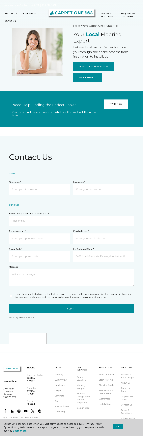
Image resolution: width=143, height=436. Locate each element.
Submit (71, 308)
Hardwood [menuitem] (60, 385)
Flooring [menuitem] (59, 374)
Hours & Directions (106, 15)
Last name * (79, 182)
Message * (14, 267)
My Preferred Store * (83, 249)
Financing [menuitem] (60, 411)
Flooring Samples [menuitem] (81, 387)
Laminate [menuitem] (59, 395)
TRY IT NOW (115, 104)
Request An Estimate (128, 15)
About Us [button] (10, 21)
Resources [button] (29, 13)
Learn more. (20, 430)
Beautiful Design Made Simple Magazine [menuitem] (83, 398)
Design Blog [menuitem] (83, 408)
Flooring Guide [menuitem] (106, 385)
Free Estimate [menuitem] (62, 406)
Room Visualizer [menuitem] (82, 378)
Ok (117, 426)
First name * (15, 182)
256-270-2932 (49, 5)
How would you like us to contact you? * (29, 214)
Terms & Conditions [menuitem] (126, 411)
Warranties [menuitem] (104, 398)
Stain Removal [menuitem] (106, 374)
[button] (97, 22)
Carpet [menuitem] (58, 390)
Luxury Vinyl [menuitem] (61, 380)
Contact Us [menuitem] (126, 405)
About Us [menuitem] (126, 383)
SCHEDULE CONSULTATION (93, 66)
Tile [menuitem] (56, 401)
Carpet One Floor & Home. (24, 417)
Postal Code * (15, 249)
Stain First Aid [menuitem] (106, 380)
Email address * (81, 231)
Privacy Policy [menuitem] (128, 418)
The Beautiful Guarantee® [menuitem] (106, 392)
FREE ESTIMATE (87, 77)
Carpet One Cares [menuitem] (127, 398)
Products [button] (11, 13)
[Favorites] (101, 22)
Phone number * (17, 231)
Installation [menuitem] (105, 404)
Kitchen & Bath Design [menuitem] (127, 376)
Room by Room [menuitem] (125, 389)
